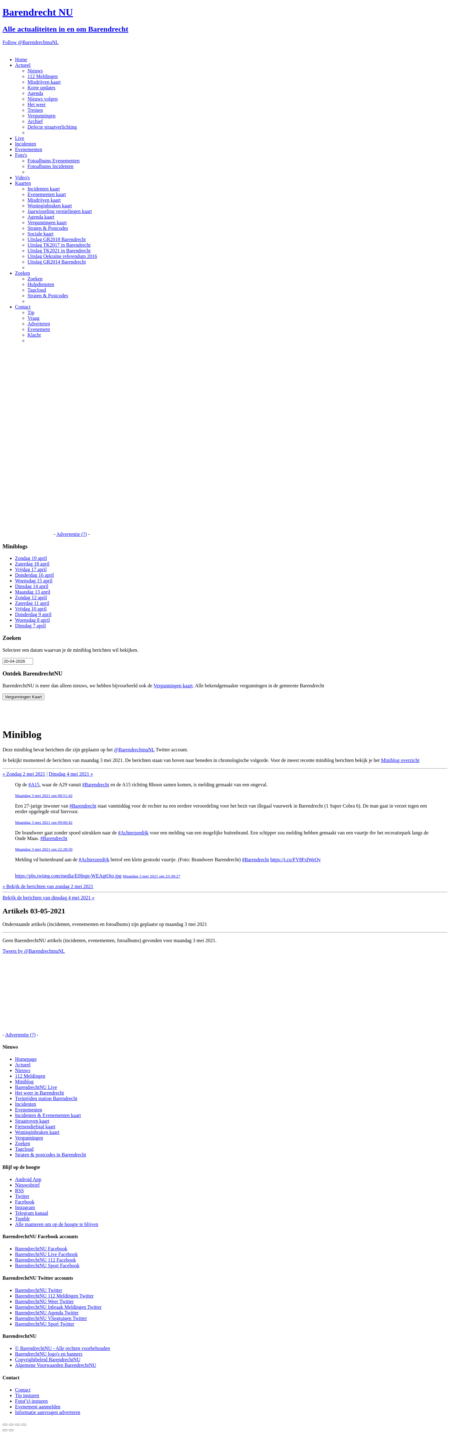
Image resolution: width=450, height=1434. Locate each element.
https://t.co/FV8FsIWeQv (295, 859)
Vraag (33, 318)
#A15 (34, 784)
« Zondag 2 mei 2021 (23, 774)
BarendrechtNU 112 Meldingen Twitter (54, 1295)
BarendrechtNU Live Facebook (46, 1254)
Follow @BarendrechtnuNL (30, 42)
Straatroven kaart (32, 1121)
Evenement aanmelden (37, 1406)
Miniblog (24, 1081)
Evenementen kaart (47, 194)
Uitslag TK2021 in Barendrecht (59, 250)
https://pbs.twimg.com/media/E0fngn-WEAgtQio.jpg (68, 875)
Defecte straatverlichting (52, 127)
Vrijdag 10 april (31, 608)
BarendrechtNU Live (36, 1087)
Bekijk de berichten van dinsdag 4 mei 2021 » (48, 897)
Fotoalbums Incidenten (50, 166)
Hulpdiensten (41, 284)
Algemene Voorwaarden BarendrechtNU (55, 1365)
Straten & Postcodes (48, 228)
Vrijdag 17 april (31, 569)
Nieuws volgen (43, 98)
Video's (22, 177)
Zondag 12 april (31, 597)
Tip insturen (27, 1395)
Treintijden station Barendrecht (46, 1098)
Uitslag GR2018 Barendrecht (57, 239)
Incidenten (25, 143)
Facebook (24, 1201)
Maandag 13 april (32, 592)
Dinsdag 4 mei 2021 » (71, 774)
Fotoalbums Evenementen (54, 160)
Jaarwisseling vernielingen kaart (60, 211)
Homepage (26, 1059)
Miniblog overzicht (400, 760)
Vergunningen (41, 115)
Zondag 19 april (31, 558)
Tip (31, 312)
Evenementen (28, 149)
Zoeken (22, 273)
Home (21, 59)
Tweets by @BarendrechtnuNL (33, 951)
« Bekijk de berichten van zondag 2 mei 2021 (47, 886)
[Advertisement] (27, 442)
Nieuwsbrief (27, 1185)
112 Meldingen (43, 76)
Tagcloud (37, 290)
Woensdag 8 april (32, 620)
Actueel (23, 65)
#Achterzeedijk (133, 832)
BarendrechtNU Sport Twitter (44, 1324)
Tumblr (22, 1218)
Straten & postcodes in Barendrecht (50, 1154)
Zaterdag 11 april (32, 603)
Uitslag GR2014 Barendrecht (57, 262)
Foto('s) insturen (31, 1401)
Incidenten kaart (44, 188)
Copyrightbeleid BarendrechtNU (47, 1359)
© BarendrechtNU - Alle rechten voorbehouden (62, 1348)
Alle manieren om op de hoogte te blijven (56, 1224)
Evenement (39, 329)
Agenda (35, 93)
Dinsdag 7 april (30, 625)
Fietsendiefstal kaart (35, 1126)
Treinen (35, 110)
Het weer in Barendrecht (39, 1092)
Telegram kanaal (31, 1213)
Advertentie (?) (71, 534)
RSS (19, 1190)
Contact (23, 306)
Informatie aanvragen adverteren (47, 1412)
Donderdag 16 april (34, 575)
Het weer (37, 104)
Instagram (25, 1207)
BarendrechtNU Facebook (41, 1248)
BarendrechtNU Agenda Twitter (47, 1312)
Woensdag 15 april (33, 580)
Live (19, 138)
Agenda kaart (41, 217)
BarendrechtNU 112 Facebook (45, 1260)
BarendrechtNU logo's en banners (48, 1354)
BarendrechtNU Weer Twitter (44, 1301)
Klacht (34, 335)
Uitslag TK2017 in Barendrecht (59, 245)
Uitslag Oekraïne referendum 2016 (62, 256)
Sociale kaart (40, 233)
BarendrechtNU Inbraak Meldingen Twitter (58, 1307)
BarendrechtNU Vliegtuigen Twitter (51, 1318)
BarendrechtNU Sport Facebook (47, 1265)
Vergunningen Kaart (23, 697)
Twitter (22, 1196)
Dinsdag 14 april (31, 586)
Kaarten (23, 183)
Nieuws (35, 70)
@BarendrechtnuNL (134, 749)
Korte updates (41, 87)
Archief (35, 121)
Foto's (21, 155)
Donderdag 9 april (33, 614)
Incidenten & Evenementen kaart (48, 1115)
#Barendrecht (95, 784)
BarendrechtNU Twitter (38, 1290)
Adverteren (39, 323)
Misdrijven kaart (44, 82)
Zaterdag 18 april (32, 563)
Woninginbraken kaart (50, 205)
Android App (28, 1179)
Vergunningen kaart (47, 222)
